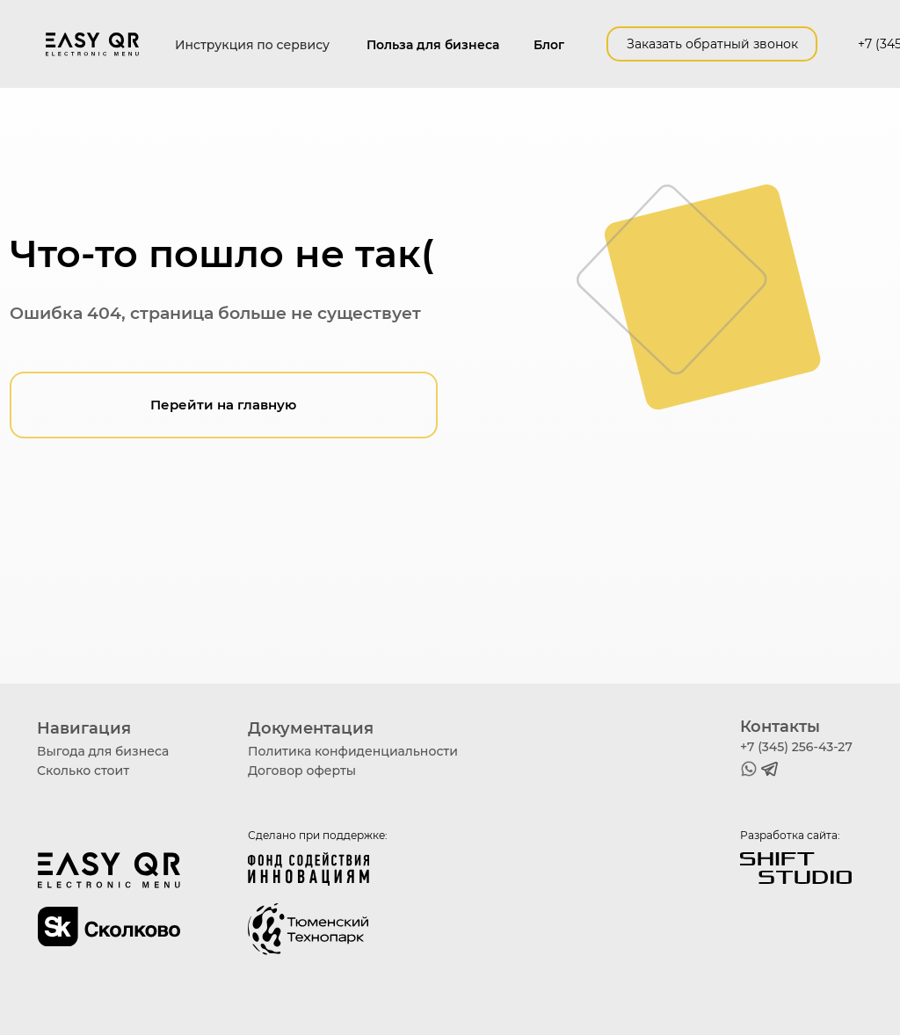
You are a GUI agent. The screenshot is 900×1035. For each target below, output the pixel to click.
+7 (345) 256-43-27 (796, 747)
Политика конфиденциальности (353, 751)
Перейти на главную (223, 405)
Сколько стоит (83, 770)
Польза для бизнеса (433, 45)
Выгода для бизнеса (103, 751)
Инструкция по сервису (252, 45)
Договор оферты (302, 770)
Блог (548, 45)
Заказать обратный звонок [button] (712, 44)
